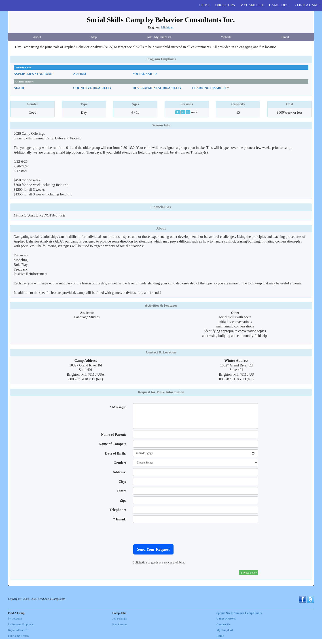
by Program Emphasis (20, 624)
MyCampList (224, 630)
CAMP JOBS (278, 5)
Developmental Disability (157, 88)
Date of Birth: (115, 453)
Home (220, 635)
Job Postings (119, 618)
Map (94, 37)
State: (121, 491)
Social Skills (145, 74)
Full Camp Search (18, 635)
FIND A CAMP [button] (306, 5)
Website (226, 37)
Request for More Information (161, 392)
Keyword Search (17, 630)
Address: (119, 472)
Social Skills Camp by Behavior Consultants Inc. (161, 20)
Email (285, 37)
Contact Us (223, 624)
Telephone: (118, 510)
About (37, 37)
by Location (15, 618)
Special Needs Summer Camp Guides (239, 613)
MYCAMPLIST (252, 5)
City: (122, 481)
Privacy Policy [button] (249, 572)
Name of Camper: (112, 444)
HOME (204, 5)
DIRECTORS (225, 5)
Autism (79, 74)
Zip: (123, 500)
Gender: (120, 463)
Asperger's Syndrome (33, 74)
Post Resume (119, 624)
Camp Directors (226, 618)
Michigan (167, 27)
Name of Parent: (113, 434)
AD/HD (19, 88)
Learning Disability (210, 88)
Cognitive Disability (92, 88)
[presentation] (167, 533)
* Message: (117, 407)
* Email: (119, 519)
